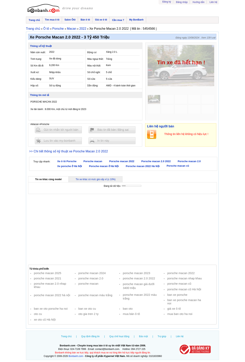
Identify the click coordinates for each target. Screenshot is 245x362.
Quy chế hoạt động (119, 336)
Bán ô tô (85, 19)
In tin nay (112, 140)
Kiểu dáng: (36, 79)
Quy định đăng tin (90, 336)
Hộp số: (34, 85)
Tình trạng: (36, 59)
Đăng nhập (182, 2)
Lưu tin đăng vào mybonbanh (58, 140)
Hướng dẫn (199, 2)
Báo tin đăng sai (112, 129)
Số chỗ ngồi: (94, 72)
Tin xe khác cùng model (48, 179)
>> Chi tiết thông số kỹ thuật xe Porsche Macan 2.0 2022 (68, 151)
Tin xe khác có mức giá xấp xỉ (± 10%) (95, 179)
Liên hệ (213, 2)
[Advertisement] (122, 229)
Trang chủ (34, 20)
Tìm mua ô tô (52, 19)
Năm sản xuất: (38, 52)
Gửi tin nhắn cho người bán (58, 129)
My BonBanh (136, 19)
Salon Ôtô (70, 19)
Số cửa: (91, 79)
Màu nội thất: (94, 65)
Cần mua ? (118, 20)
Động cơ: (92, 52)
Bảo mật (143, 336)
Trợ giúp (162, 336)
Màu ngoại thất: (95, 59)
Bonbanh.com (76, 356)
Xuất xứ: (34, 72)
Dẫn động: (92, 85)
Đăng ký (166, 1)
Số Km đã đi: (37, 65)
